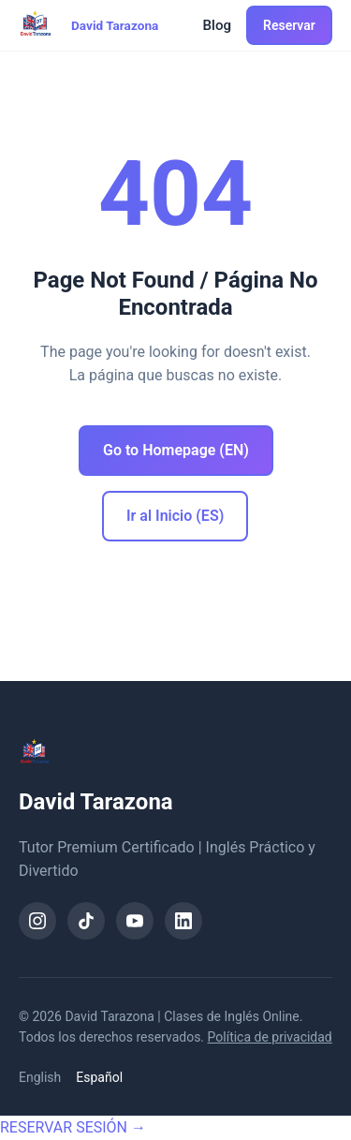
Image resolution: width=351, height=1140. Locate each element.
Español (99, 1077)
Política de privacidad (270, 1036)
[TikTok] (86, 921)
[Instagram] (37, 921)
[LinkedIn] (183, 921)
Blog (217, 25)
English (40, 1077)
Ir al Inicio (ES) (175, 516)
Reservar (289, 25)
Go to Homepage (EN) (176, 450)
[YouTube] (135, 921)
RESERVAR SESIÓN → (73, 1127)
